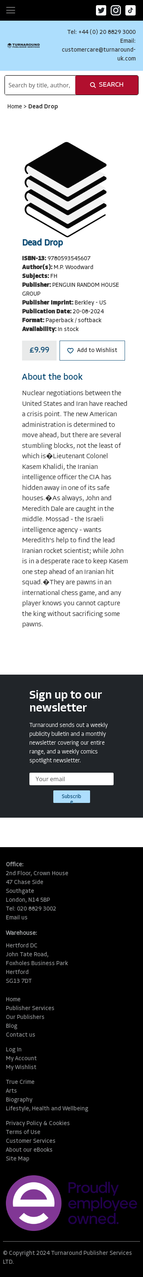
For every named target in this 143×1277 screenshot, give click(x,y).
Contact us (20, 1035)
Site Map (17, 1159)
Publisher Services (30, 1009)
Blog (11, 1026)
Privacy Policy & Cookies (38, 1124)
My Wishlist (21, 1068)
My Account (21, 1059)
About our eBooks (29, 1150)
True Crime (20, 1082)
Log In (14, 1050)
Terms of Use (23, 1132)
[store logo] (23, 45)
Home (15, 107)
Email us (17, 918)
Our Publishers (25, 1017)
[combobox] (40, 85)
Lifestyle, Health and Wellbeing (47, 1109)
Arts (11, 1091)
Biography (19, 1100)
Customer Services (31, 1141)
